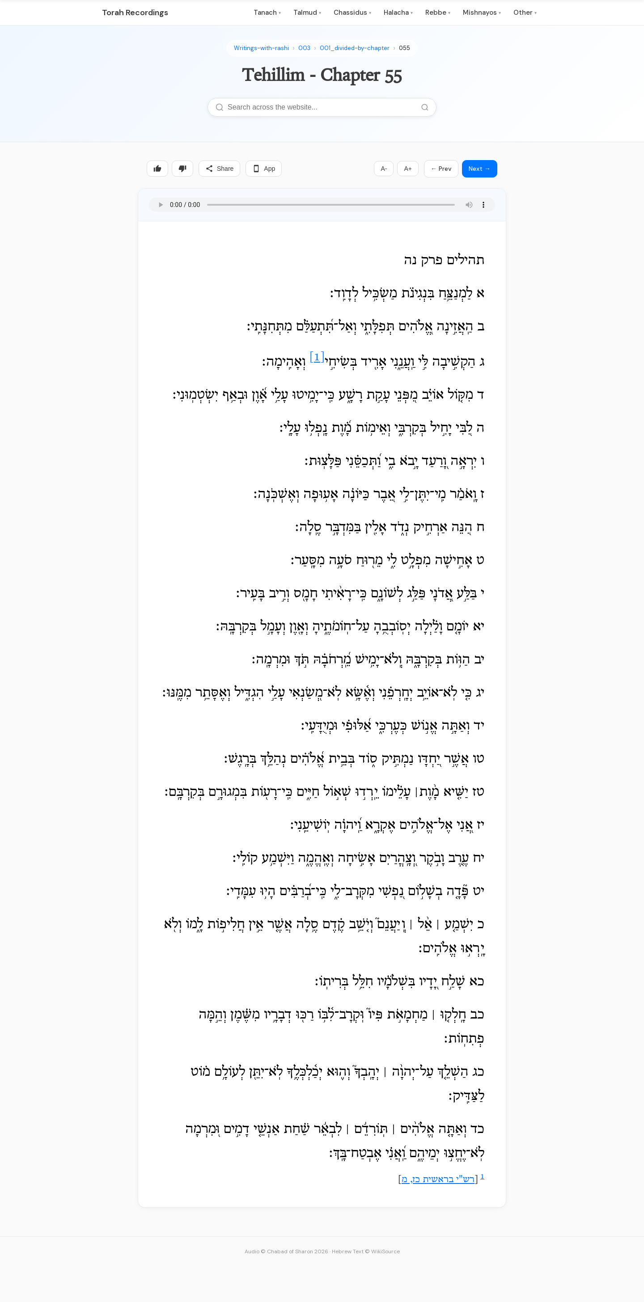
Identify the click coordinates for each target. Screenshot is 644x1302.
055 (404, 48)
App (263, 169)
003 (304, 48)
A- (384, 168)
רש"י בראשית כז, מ (438, 1180)
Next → (480, 169)
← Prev (441, 169)
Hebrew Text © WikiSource (366, 1251)
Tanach (267, 12)
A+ (408, 168)
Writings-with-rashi (261, 48)
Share (219, 169)
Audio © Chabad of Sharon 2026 (286, 1251)
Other (525, 12)
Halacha (398, 12)
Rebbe (437, 12)
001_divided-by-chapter (355, 48)
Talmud (307, 12)
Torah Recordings (135, 12)
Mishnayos (482, 12)
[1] (317, 358)
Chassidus (352, 12)
